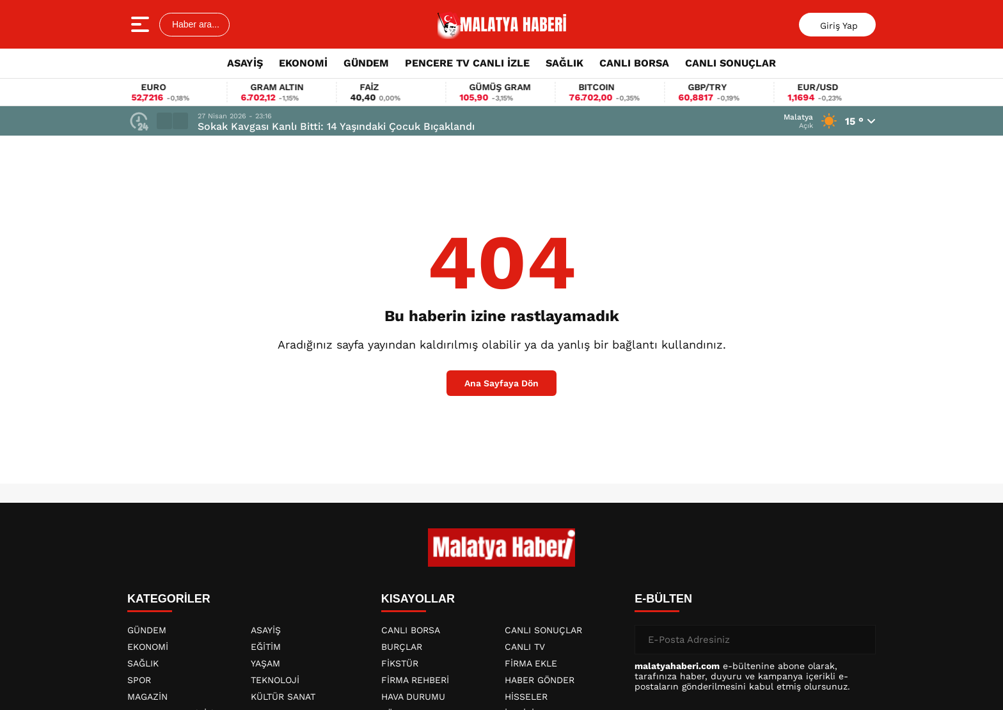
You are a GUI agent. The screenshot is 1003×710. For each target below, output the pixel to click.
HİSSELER (526, 696)
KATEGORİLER (168, 598)
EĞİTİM (266, 647)
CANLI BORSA (634, 63)
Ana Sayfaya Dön (501, 383)
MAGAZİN (147, 696)
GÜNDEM (366, 63)
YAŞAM (265, 663)
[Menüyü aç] (141, 24)
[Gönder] (861, 639)
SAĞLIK (564, 63)
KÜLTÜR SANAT (283, 696)
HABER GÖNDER (539, 680)
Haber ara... (194, 24)
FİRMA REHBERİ (415, 680)
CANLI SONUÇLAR (730, 63)
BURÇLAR (401, 647)
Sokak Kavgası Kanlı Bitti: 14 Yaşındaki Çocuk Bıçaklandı (336, 126)
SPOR (139, 680)
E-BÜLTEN (663, 598)
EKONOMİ (303, 63)
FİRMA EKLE (531, 663)
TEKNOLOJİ (275, 680)
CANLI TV (525, 647)
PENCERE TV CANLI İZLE (467, 63)
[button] (164, 121)
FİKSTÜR (399, 663)
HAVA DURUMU (413, 696)
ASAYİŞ (245, 63)
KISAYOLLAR (418, 598)
